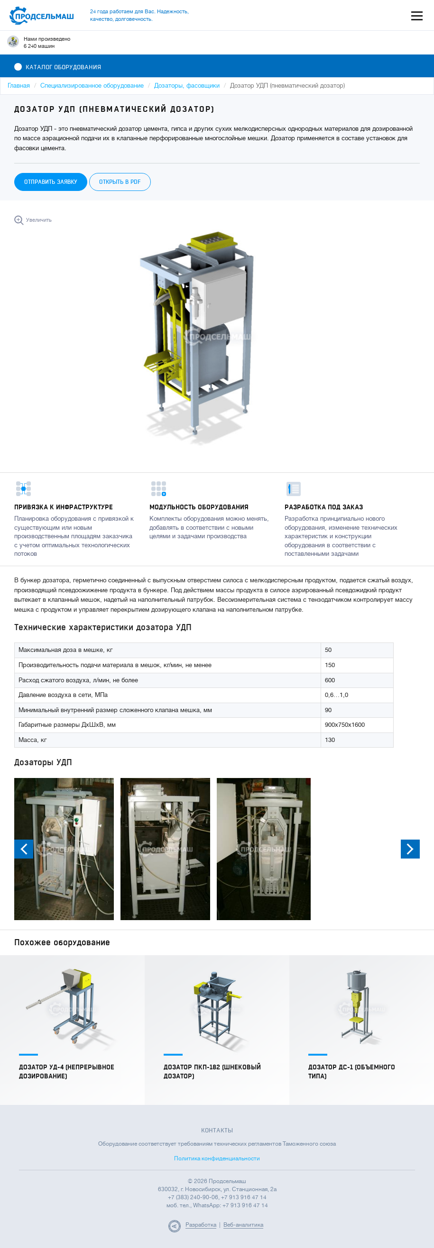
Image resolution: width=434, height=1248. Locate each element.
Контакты (217, 1130)
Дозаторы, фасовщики (187, 85)
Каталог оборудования (57, 67)
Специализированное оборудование (92, 85)
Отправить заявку (50, 182)
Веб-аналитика (243, 1224)
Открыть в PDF (120, 182)
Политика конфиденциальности (217, 1158)
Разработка (200, 1224)
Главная (19, 85)
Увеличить (39, 220)
